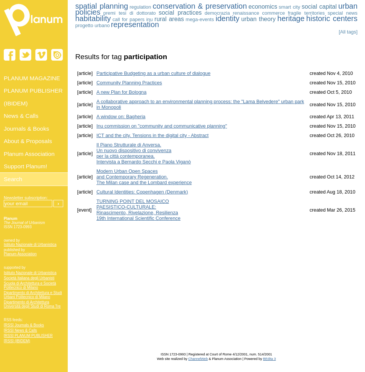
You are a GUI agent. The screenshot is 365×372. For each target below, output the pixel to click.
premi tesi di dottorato (129, 13)
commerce (273, 13)
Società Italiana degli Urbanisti (29, 278)
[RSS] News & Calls (20, 330)
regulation (140, 7)
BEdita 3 (269, 359)
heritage (290, 18)
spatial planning (101, 6)
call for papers (128, 19)
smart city (289, 7)
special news (342, 13)
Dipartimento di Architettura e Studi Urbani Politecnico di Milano (33, 295)
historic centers (331, 18)
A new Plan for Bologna (121, 92)
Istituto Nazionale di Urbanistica (30, 244)
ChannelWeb (198, 359)
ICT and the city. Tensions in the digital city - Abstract (152, 135)
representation (135, 24)
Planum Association (20, 254)
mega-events (200, 19)
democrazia (217, 13)
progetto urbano (92, 25)
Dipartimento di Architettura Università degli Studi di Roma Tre (32, 304)
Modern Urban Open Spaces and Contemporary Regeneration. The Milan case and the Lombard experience (144, 176)
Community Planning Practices (129, 82)
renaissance (246, 13)
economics (262, 6)
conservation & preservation (200, 6)
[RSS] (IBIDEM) (17, 341)
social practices (180, 12)
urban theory (258, 19)
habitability (93, 18)
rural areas (169, 19)
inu (149, 19)
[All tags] (348, 32)
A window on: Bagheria (120, 116)
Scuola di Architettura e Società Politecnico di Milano (30, 285)
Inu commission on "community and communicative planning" (161, 126)
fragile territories (306, 13)
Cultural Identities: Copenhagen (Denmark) (142, 192)
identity (227, 18)
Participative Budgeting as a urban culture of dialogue (153, 73)
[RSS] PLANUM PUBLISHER (28, 336)
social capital (319, 6)
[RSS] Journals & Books (24, 325)
